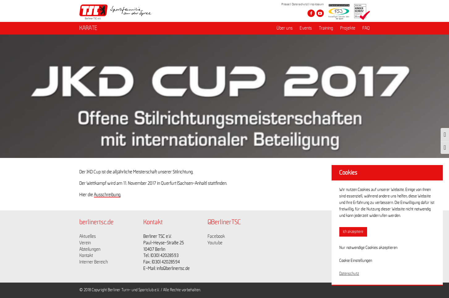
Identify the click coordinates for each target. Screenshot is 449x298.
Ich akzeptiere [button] (353, 232)
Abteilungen (89, 249)
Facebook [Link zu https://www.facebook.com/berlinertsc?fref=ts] (216, 236)
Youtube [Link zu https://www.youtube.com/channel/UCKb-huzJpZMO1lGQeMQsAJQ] (215, 242)
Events (306, 28)
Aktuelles (87, 236)
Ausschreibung (107, 194)
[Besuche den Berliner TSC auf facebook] (311, 13)
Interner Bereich (93, 261)
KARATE (88, 28)
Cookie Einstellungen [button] (355, 261)
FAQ (366, 28)
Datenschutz (300, 4)
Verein (85, 242)
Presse (286, 4)
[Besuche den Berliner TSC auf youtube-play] (320, 13)
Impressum (317, 4)
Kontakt (86, 255)
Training (326, 28)
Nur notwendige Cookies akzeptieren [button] (368, 248)
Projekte (347, 28)
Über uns (285, 28)
